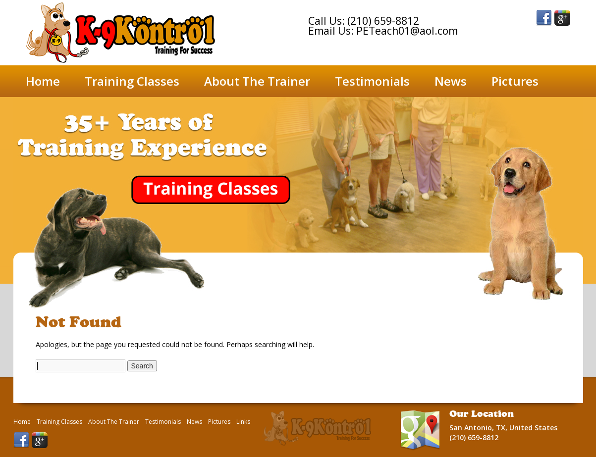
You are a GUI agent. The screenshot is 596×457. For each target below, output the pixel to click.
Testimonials (372, 81)
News (450, 81)
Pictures (515, 81)
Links (243, 422)
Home (43, 81)
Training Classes (132, 81)
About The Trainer (257, 81)
